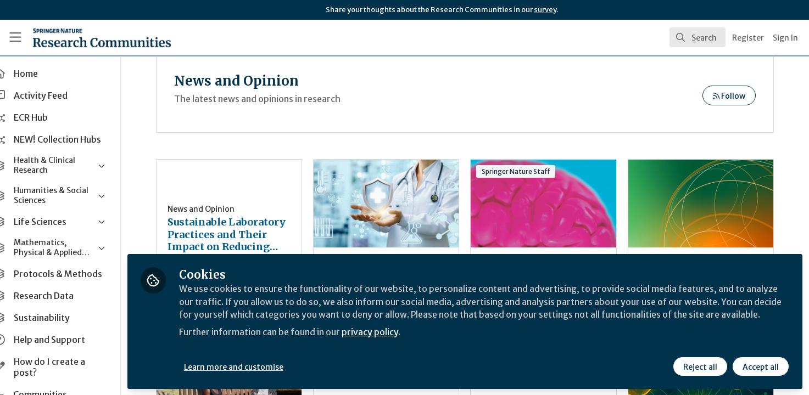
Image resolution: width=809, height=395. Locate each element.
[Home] (87, 37)
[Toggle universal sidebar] (15, 37)
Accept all (761, 366)
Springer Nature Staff (526, 171)
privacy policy (391, 344)
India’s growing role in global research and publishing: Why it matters (703, 203)
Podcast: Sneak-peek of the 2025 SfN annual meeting (551, 203)
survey (545, 9)
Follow (729, 96)
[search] (697, 37)
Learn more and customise (253, 366)
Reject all (700, 366)
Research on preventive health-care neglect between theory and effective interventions (398, 203)
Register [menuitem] (748, 38)
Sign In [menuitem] (785, 38)
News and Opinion (220, 209)
